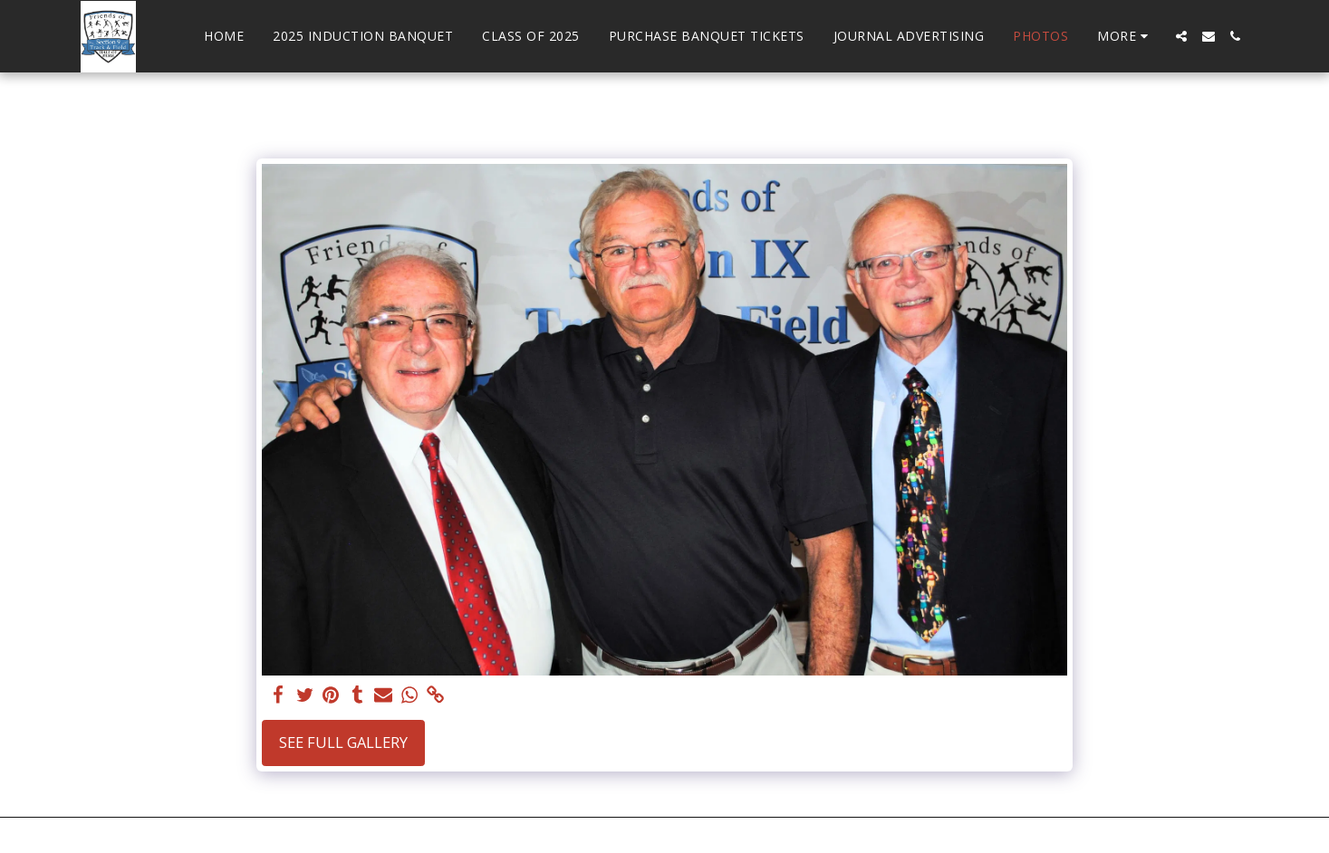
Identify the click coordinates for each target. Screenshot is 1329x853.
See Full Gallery (343, 742)
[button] (1181, 36)
